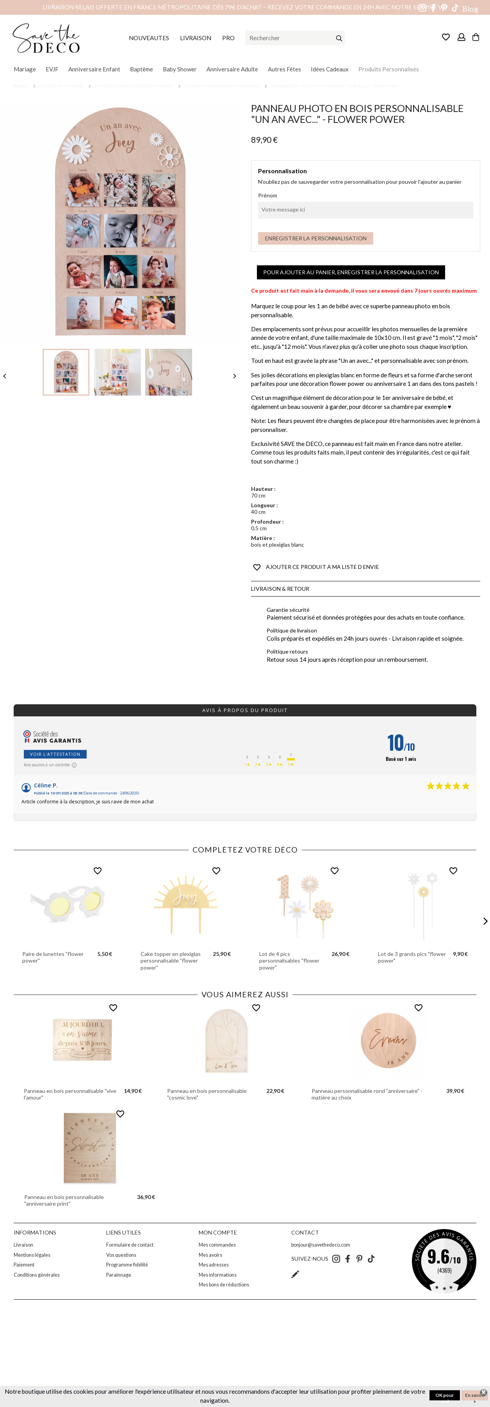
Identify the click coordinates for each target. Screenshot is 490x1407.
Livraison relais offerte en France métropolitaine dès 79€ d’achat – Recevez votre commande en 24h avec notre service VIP (245, 7)
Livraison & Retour (280, 588)
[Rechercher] (295, 37)
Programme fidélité (127, 1265)
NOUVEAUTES (149, 37)
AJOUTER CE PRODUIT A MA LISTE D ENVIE (316, 567)
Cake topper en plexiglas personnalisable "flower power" (171, 960)
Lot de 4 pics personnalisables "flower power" (289, 960)
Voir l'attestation (55, 754)
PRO (228, 37)
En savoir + (475, 1396)
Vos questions (121, 1255)
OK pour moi (444, 1396)
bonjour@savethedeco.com (320, 1245)
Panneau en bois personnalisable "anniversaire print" (64, 1200)
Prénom (267, 195)
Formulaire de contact (129, 1245)
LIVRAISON (195, 37)
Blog (470, 8)
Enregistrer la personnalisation (316, 238)
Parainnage (118, 1275)
